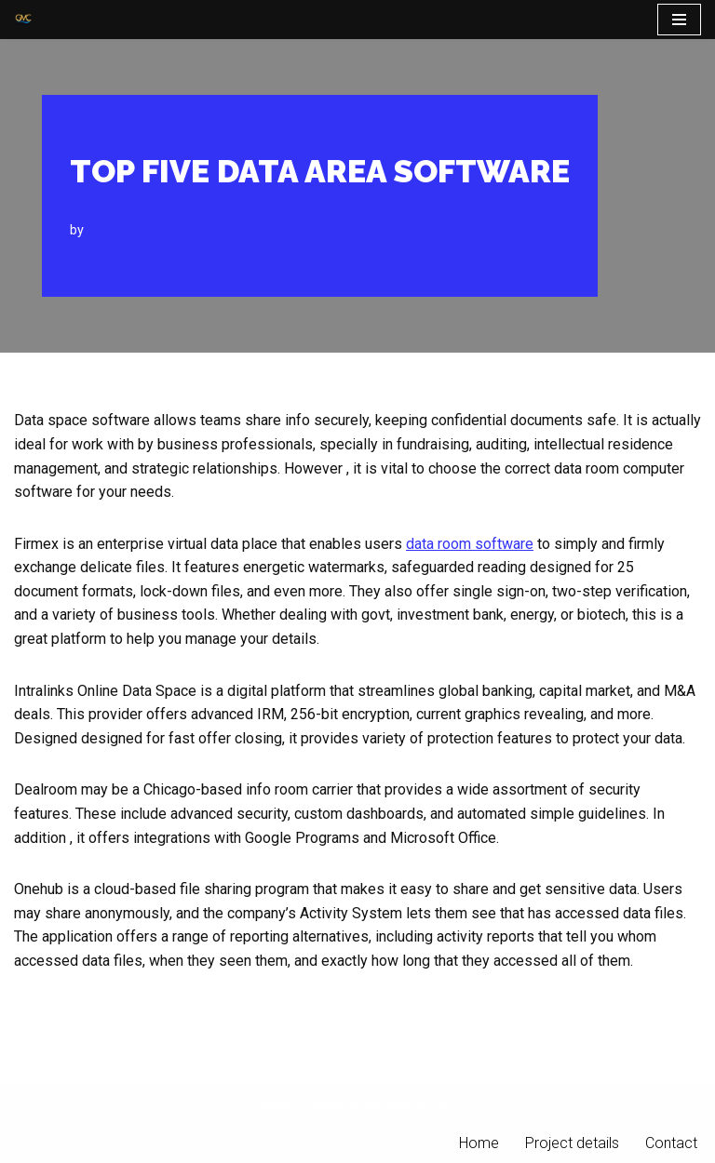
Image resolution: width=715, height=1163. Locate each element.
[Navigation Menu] (679, 19)
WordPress (422, 1104)
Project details (572, 1143)
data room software (469, 544)
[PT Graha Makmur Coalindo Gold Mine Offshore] (23, 19)
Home (479, 1143)
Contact (671, 1143)
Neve (273, 1104)
